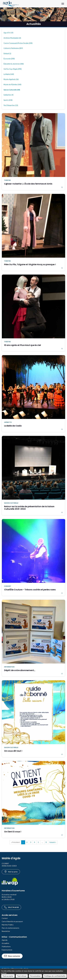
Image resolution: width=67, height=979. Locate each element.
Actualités (5, 943)
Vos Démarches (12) (11, 105)
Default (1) (7, 53)
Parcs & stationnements (10, 928)
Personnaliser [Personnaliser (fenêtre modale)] (35, 976)
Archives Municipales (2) (12, 38)
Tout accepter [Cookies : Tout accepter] (7, 976)
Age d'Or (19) (8, 33)
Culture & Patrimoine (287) (13, 48)
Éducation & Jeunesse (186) (14, 64)
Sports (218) (8, 100)
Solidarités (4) (8, 95)
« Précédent (15, 842)
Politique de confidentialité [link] (55, 976)
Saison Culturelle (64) (12, 90)
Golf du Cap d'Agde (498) (13, 69)
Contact (5, 918)
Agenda (4, 940)
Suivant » (53, 842)
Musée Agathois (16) (11, 79)
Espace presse (7, 950)
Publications (6, 946)
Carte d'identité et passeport (12, 921)
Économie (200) (9, 59)
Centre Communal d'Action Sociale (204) (18, 43)
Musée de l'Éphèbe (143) (12, 84)
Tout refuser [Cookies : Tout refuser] (22, 976)
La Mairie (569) (9, 74)
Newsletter (6, 931)
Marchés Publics (7, 925)
